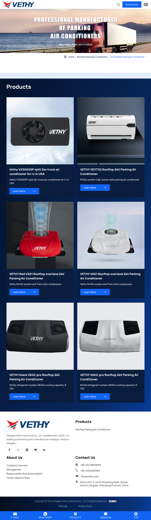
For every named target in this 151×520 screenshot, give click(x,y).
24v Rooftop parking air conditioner (127, 56)
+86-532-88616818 (90, 465)
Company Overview (17, 465)
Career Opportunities (18, 477)
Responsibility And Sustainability (24, 473)
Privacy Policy (85, 506)
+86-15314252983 (90, 470)
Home (71, 56)
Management (13, 469)
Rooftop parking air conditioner (92, 56)
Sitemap (63, 506)
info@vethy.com (90, 476)
